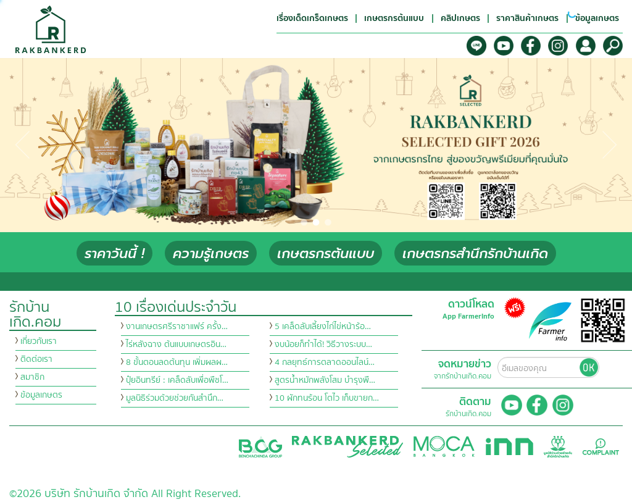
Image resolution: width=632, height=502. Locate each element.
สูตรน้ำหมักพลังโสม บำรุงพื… (325, 380)
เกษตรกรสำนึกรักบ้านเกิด (475, 253)
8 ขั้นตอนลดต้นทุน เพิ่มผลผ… (177, 362)
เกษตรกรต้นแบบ (325, 253)
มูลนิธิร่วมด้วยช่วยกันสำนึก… (174, 398)
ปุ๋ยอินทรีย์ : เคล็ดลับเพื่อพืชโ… (177, 380)
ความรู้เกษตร (211, 253)
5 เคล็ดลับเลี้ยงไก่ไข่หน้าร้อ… (323, 326)
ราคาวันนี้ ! (114, 253)
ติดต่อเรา (36, 359)
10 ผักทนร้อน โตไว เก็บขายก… (327, 398)
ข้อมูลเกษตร (41, 395)
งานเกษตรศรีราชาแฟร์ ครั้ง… (177, 326)
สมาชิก (32, 377)
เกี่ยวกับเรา (38, 341)
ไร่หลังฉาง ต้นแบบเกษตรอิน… (176, 344)
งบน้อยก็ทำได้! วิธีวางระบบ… (323, 344)
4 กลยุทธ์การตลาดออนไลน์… (325, 362)
